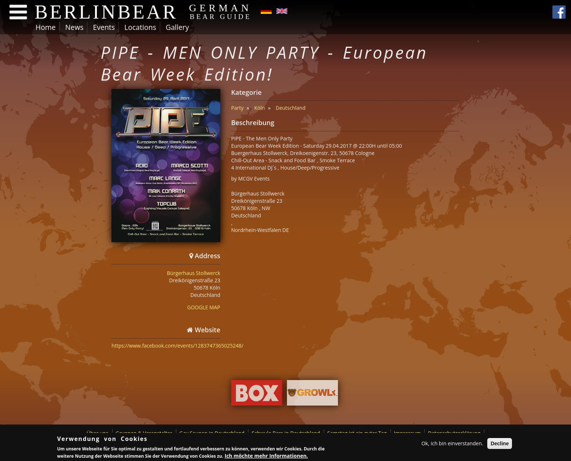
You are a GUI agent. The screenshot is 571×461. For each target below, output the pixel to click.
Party (237, 107)
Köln (259, 107)
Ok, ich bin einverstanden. (452, 444)
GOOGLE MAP (203, 307)
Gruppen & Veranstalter (143, 433)
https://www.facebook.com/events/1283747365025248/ (177, 345)
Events (104, 27)
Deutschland (291, 107)
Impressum (407, 433)
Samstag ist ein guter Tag (357, 433)
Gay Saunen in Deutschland (211, 433)
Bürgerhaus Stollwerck (193, 273)
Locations (140, 27)
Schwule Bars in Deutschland (286, 433)
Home (46, 27)
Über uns (98, 433)
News (74, 27)
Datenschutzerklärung (454, 433)
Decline (500, 444)
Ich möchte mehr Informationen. (266, 456)
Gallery (177, 27)
